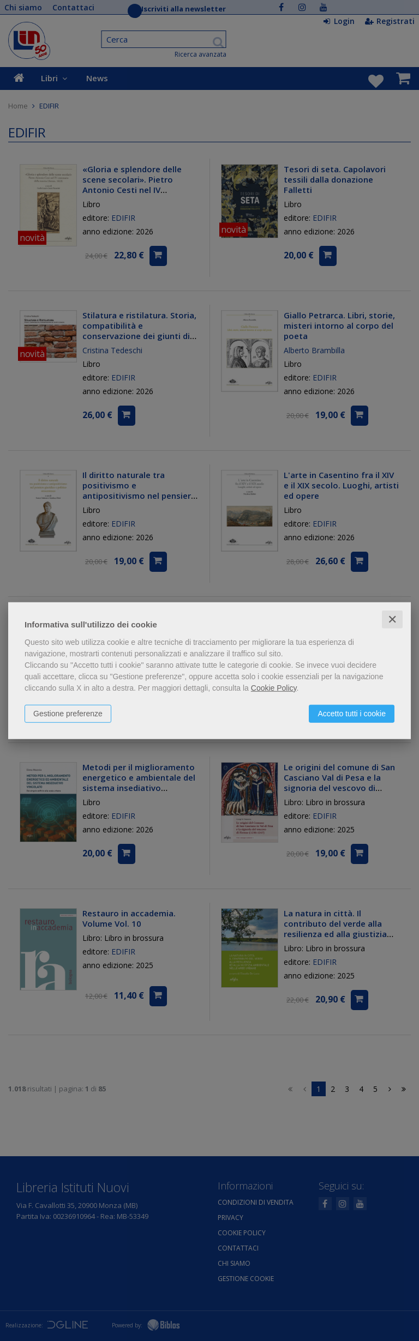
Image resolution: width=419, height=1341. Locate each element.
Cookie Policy (274, 687)
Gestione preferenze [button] (68, 713)
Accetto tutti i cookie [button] (352, 713)
